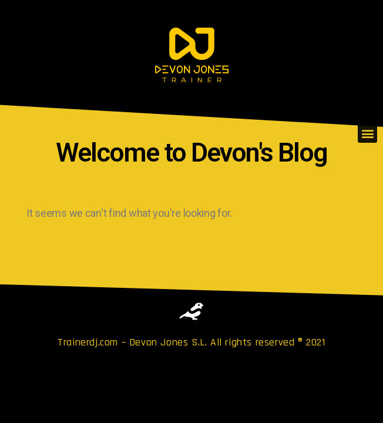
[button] (367, 133)
